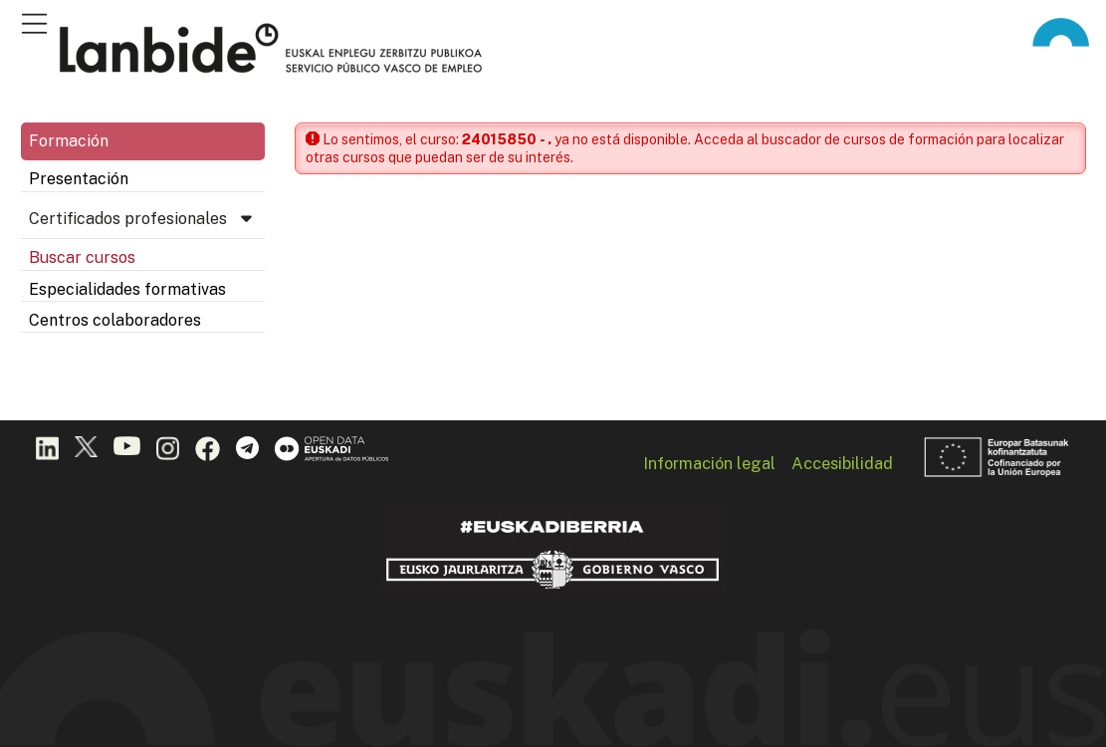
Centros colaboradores (115, 320)
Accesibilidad (842, 463)
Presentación (78, 178)
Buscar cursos (82, 257)
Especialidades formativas (127, 289)
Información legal (709, 463)
